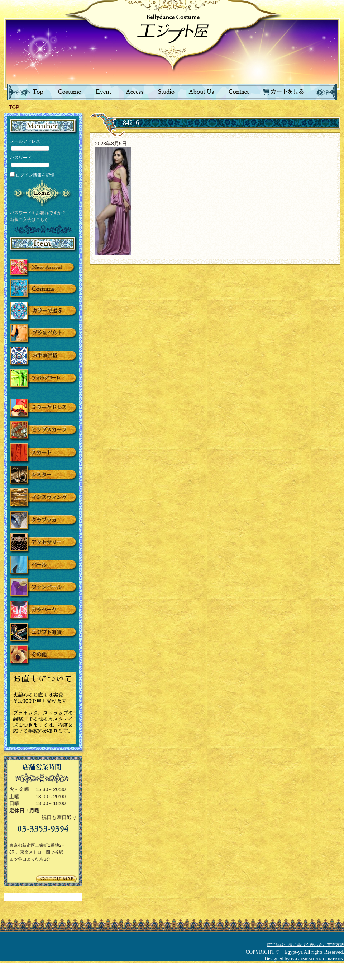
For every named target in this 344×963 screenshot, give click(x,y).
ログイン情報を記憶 (32, 175)
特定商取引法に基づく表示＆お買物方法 (305, 944)
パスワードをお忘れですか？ (38, 212)
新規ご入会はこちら (29, 219)
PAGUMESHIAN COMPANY (317, 959)
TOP (14, 107)
